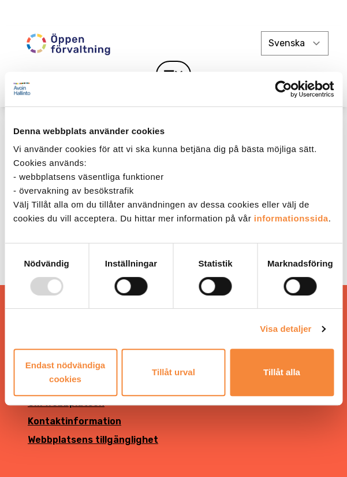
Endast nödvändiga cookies (65, 372)
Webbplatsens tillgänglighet (93, 439)
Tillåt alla (281, 372)
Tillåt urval (173, 372)
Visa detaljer (285, 329)
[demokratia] (173, 13)
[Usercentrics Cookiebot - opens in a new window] (283, 89)
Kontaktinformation (74, 421)
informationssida (291, 218)
